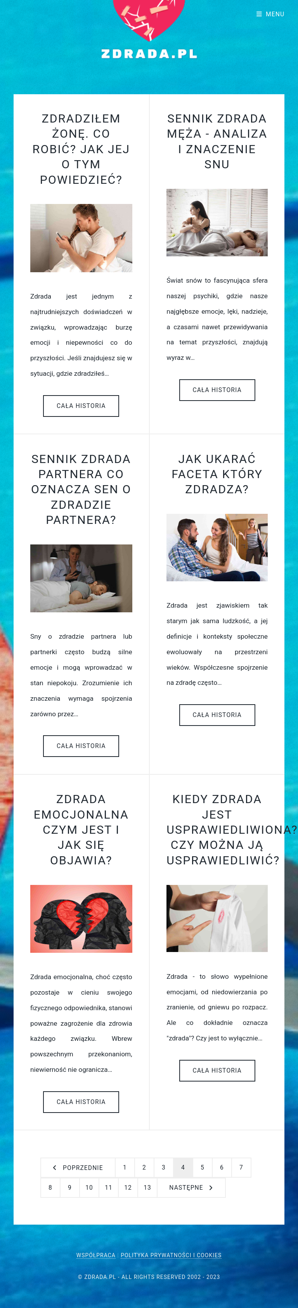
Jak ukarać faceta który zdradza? (217, 474)
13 (147, 1187)
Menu (275, 14)
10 (89, 1187)
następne (186, 1187)
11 (109, 1187)
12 (128, 1187)
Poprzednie (83, 1168)
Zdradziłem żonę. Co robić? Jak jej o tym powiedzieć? (81, 149)
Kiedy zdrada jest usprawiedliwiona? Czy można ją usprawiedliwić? (232, 829)
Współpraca (96, 1255)
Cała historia (81, 406)
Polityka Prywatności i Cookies (171, 1255)
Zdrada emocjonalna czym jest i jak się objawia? (81, 829)
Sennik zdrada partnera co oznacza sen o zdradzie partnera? (81, 489)
